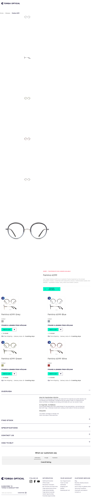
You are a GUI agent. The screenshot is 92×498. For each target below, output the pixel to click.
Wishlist (62, 484)
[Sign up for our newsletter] (9, 488)
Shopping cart (64, 482)
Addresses (63, 480)
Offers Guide (46, 478)
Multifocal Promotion (48, 476)
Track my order (64, 478)
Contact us (78, 488)
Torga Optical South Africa (49, 484)
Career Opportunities (48, 489)
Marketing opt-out (65, 486)
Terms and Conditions (80, 484)
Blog (76, 476)
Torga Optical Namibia (48, 486)
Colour (3, 314)
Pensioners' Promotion (48, 480)
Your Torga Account (65, 476)
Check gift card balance (81, 486)
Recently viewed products (81, 478)
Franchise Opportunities (49, 491)
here (56, 411)
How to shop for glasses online (83, 482)
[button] (2, 462)
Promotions (78, 480)
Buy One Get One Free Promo (50, 482)
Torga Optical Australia (48, 488)
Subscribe (21, 488)
